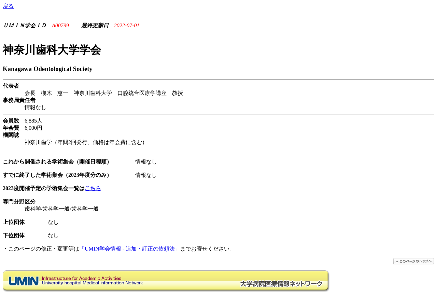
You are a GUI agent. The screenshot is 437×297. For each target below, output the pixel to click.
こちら (93, 188)
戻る (8, 6)
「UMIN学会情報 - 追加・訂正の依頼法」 (129, 249)
